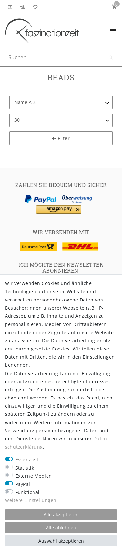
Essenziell (26, 459)
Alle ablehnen (61, 527)
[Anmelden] (10, 6)
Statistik (24, 468)
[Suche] (110, 57)
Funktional (27, 492)
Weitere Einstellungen (31, 500)
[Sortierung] (61, 102)
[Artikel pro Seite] (61, 120)
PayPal (22, 484)
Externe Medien (33, 476)
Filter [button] (61, 138)
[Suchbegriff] (61, 57)
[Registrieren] (22, 6)
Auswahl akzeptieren (61, 541)
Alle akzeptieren (61, 514)
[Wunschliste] (34, 6)
